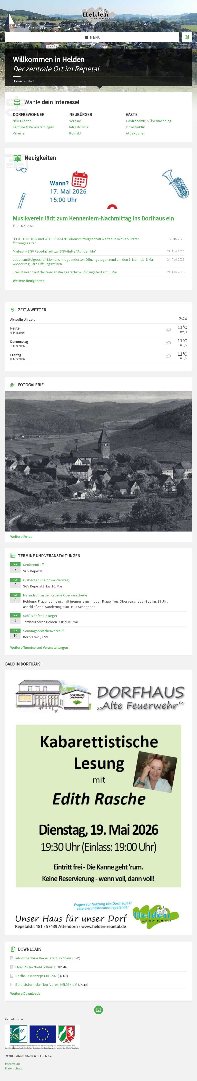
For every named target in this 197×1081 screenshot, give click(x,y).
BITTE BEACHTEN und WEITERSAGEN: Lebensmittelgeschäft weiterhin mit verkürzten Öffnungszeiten (76, 241)
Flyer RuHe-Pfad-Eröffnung (35, 967)
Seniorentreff (33, 564)
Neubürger (80, 114)
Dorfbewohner (28, 114)
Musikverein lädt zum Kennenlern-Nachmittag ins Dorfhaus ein (93, 218)
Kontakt (75, 133)
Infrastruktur (78, 127)
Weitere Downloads (25, 993)
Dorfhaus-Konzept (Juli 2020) (37, 975)
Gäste (131, 114)
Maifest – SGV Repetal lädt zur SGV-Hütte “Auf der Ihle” (54, 251)
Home (17, 81)
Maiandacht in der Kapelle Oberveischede (55, 595)
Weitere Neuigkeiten (28, 280)
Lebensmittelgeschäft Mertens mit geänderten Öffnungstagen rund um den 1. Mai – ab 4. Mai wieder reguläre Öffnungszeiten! (83, 261)
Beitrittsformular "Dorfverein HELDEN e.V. (46, 984)
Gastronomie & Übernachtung (148, 121)
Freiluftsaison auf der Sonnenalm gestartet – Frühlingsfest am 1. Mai (65, 272)
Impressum (12, 1064)
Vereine (19, 133)
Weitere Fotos (21, 536)
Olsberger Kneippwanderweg (46, 580)
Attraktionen (135, 133)
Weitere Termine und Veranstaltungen (39, 647)
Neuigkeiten (22, 121)
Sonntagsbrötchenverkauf (43, 631)
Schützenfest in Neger (40, 615)
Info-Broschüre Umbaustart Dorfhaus (43, 958)
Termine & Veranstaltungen (33, 127)
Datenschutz (13, 1068)
